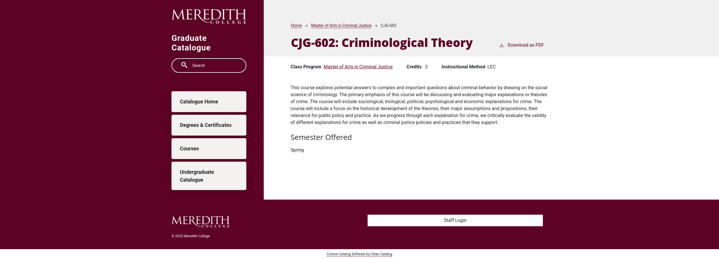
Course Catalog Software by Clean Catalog (359, 254)
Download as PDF (521, 45)
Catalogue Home (199, 102)
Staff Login (455, 220)
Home (296, 25)
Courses (189, 149)
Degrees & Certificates (206, 125)
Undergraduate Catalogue (197, 176)
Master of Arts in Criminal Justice (341, 25)
